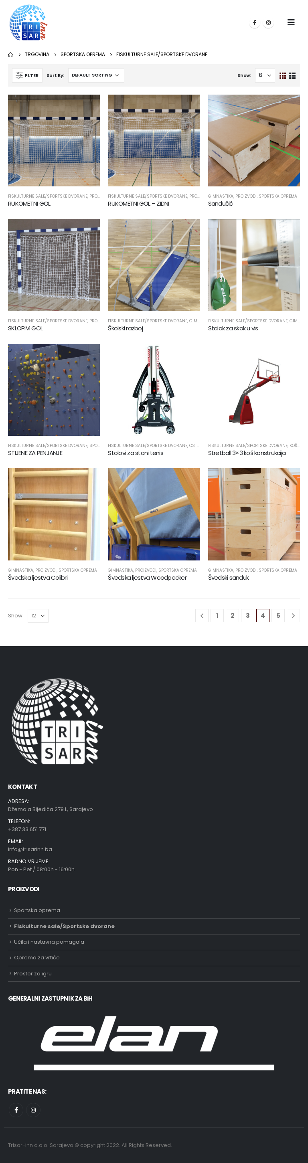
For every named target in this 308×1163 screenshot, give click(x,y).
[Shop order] (96, 75)
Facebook (16, 1110)
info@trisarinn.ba (30, 849)
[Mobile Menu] (291, 22)
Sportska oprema (278, 196)
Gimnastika (220, 196)
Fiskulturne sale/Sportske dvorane (47, 196)
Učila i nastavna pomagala (49, 942)
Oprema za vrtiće (37, 957)
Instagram (33, 1110)
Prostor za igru (33, 973)
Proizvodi (246, 196)
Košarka (299, 446)
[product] (54, 140)
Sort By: (55, 75)
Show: (244, 75)
